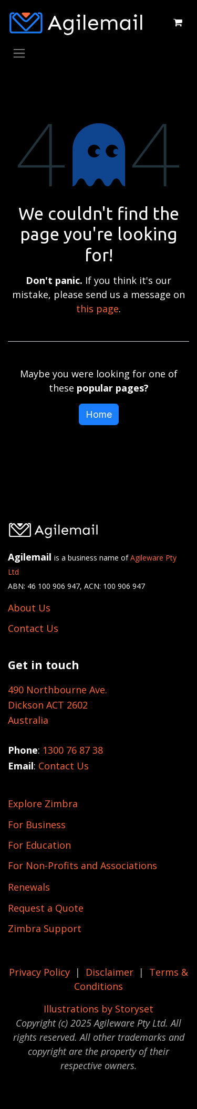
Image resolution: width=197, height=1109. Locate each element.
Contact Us (33, 628)
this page (97, 308)
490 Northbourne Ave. (57, 689)
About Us (29, 607)
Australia (28, 720)
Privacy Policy (39, 972)
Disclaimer (109, 972)
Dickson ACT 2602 (48, 705)
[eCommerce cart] (177, 22)
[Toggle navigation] (19, 53)
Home (99, 414)
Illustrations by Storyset (98, 1008)
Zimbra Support (44, 928)
